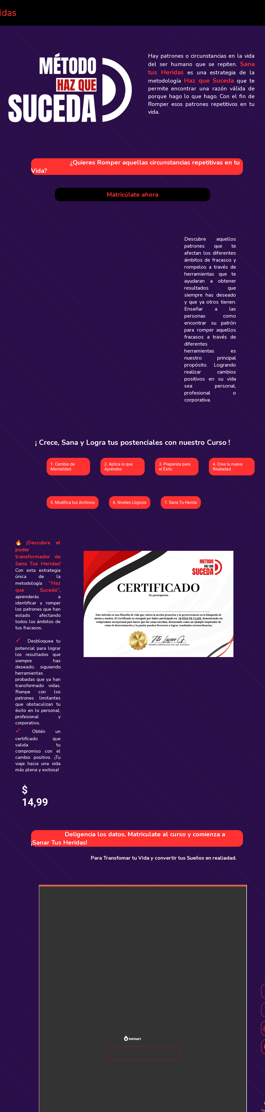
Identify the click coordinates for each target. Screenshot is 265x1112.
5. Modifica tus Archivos (72, 502)
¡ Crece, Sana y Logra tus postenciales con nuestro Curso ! (132, 442)
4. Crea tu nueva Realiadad (227, 467)
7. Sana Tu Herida (181, 502)
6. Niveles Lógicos (129, 502)
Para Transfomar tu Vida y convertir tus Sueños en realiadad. (163, 857)
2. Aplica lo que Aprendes (118, 467)
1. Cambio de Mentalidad (62, 467)
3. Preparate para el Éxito (174, 467)
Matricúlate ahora (132, 194)
